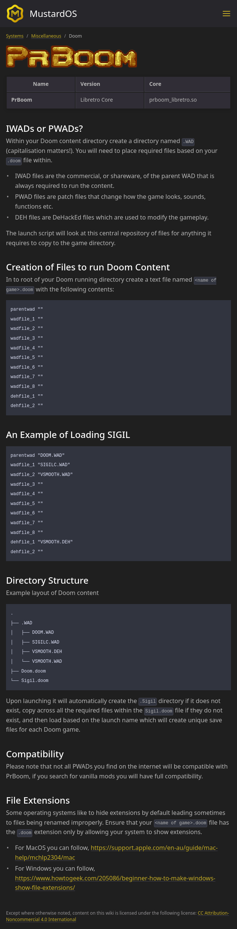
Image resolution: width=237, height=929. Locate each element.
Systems (15, 36)
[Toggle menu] (226, 13)
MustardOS (41, 14)
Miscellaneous (46, 36)
